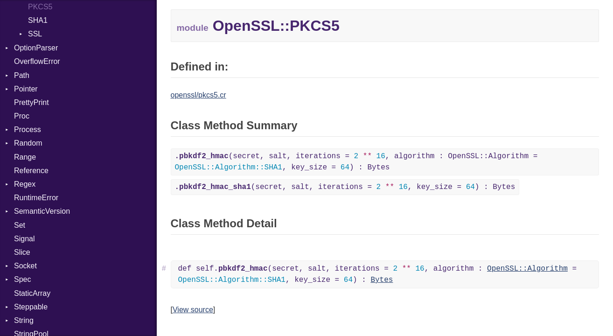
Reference (31, 171)
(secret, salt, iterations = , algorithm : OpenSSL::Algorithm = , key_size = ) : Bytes (356, 162)
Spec (22, 279)
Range (25, 157)
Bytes (381, 280)
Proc (21, 116)
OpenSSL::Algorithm (527, 269)
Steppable (31, 307)
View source (193, 310)
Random (28, 143)
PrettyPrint (31, 102)
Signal (24, 239)
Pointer (26, 89)
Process (27, 129)
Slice (22, 252)
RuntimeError (36, 198)
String (24, 320)
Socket (25, 266)
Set (19, 225)
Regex (24, 184)
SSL (35, 34)
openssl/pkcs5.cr (198, 95)
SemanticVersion (42, 211)
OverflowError (37, 61)
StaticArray (32, 293)
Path (21, 75)
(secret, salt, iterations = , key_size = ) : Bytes (345, 187)
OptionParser (36, 48)
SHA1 (38, 20)
